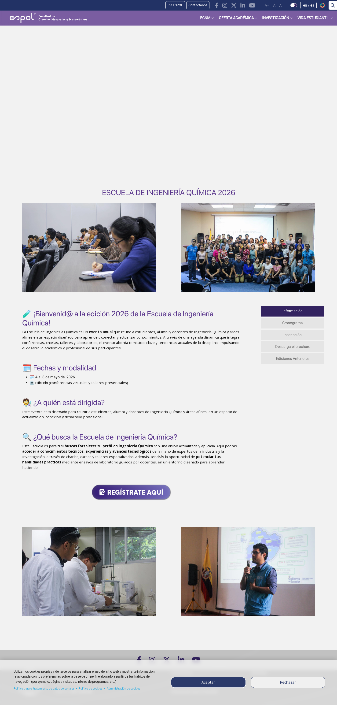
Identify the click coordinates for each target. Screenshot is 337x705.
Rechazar (288, 682)
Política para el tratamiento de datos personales (44, 688)
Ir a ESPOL (175, 5)
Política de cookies (90, 688)
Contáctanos (197, 5)
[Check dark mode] (293, 5)
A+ (267, 5)
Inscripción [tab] (293, 334)
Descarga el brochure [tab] (292, 346)
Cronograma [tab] (292, 322)
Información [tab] (292, 311)
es (312, 5)
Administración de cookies (123, 688)
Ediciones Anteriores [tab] (292, 357)
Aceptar (208, 682)
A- (281, 5)
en (305, 5)
